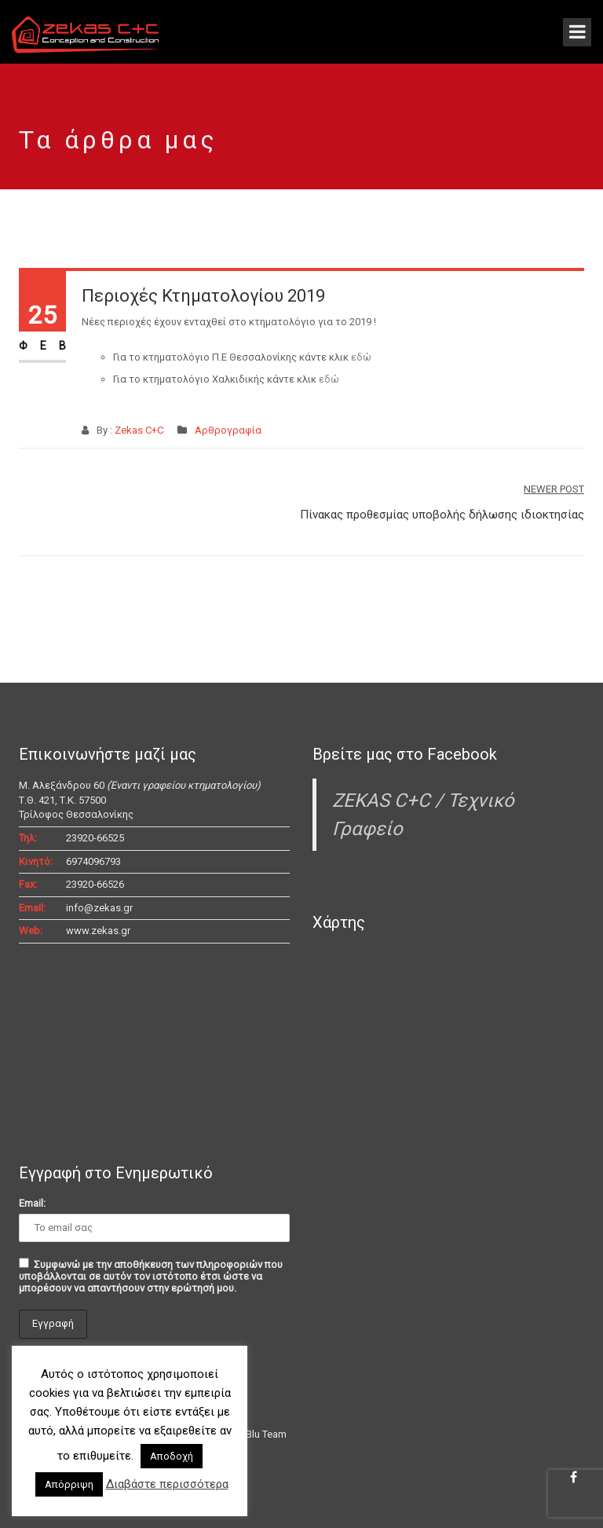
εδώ (361, 357)
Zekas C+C (139, 430)
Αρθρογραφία (228, 430)
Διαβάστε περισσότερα (167, 1484)
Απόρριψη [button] (69, 1484)
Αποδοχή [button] (171, 1456)
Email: (32, 1203)
